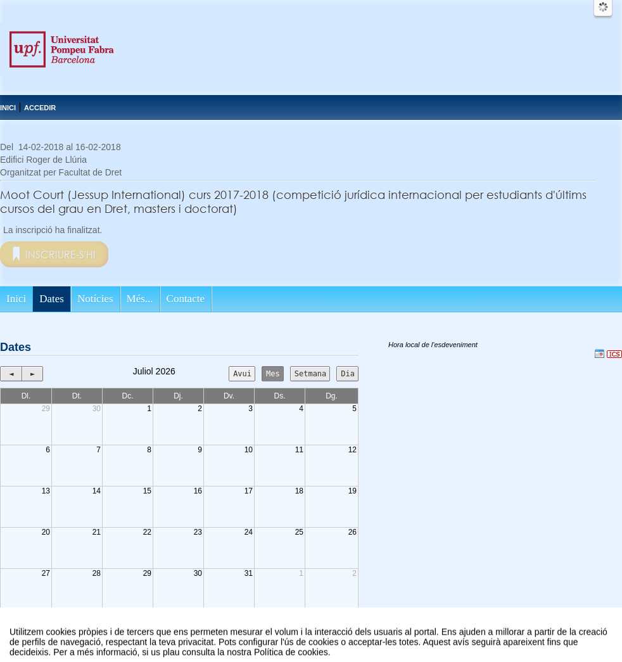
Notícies (95, 299)
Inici (8, 107)
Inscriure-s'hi (60, 254)
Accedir (40, 107)
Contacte (186, 299)
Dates (51, 299)
